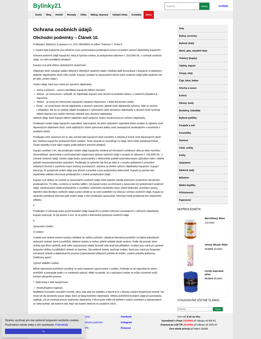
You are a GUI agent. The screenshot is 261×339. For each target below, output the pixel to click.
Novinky (86, 316)
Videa (83, 14)
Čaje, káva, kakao (188, 80)
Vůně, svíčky (186, 147)
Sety (181, 28)
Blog (48, 14)
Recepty (71, 14)
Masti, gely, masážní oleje (193, 50)
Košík (222, 6)
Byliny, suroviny (188, 35)
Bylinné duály (186, 43)
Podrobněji (61, 324)
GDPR (85, 328)
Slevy (149, 14)
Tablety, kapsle (187, 65)
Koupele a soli (187, 125)
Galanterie (184, 162)
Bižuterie (184, 177)
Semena (183, 140)
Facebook (126, 316)
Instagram (126, 322)
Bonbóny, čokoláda (189, 110)
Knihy (182, 155)
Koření (182, 95)
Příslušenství (186, 192)
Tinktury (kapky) (188, 58)
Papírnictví (185, 200)
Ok (43, 331)
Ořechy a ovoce (187, 88)
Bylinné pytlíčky (188, 117)
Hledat (204, 6)
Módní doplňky (187, 185)
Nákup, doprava (99, 14)
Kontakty (136, 14)
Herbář (59, 14)
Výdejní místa (119, 14)
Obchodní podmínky (92, 322)
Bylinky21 (47, 5)
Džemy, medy (186, 103)
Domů (38, 14)
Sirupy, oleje (186, 73)
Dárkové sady (186, 170)
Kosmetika (185, 133)
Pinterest (126, 328)
